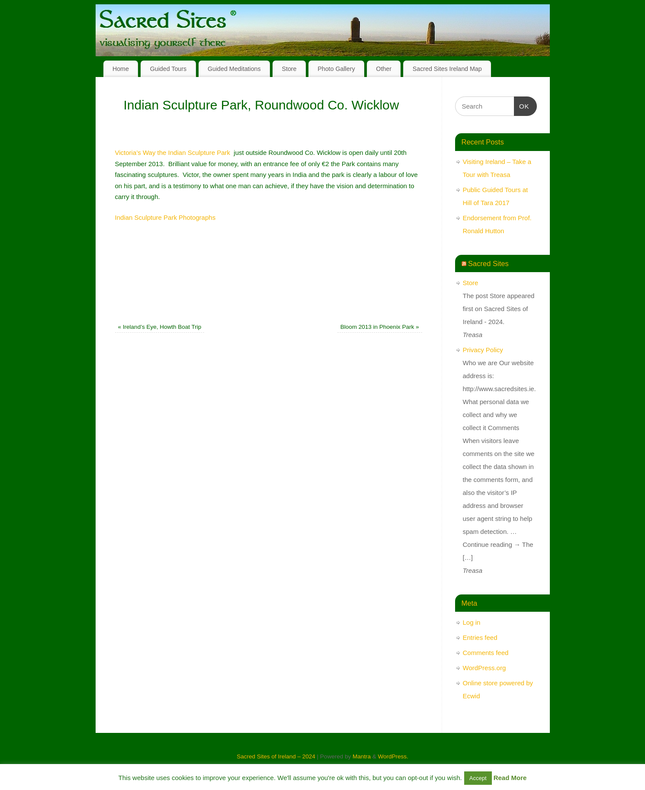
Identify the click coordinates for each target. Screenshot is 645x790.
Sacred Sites (488, 263)
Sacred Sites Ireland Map (447, 68)
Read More (510, 777)
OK (521, 105)
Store (289, 68)
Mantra (362, 756)
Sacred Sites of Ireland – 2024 (276, 756)
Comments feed (486, 652)
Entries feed (480, 637)
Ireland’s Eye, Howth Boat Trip (160, 327)
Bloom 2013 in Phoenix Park (379, 327)
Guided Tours (168, 68)
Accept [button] (478, 778)
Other (383, 68)
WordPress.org (484, 667)
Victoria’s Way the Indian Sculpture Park (173, 152)
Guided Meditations (234, 68)
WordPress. (393, 756)
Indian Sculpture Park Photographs (165, 217)
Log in (472, 622)
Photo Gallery (336, 68)
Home (120, 68)
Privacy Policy (483, 349)
